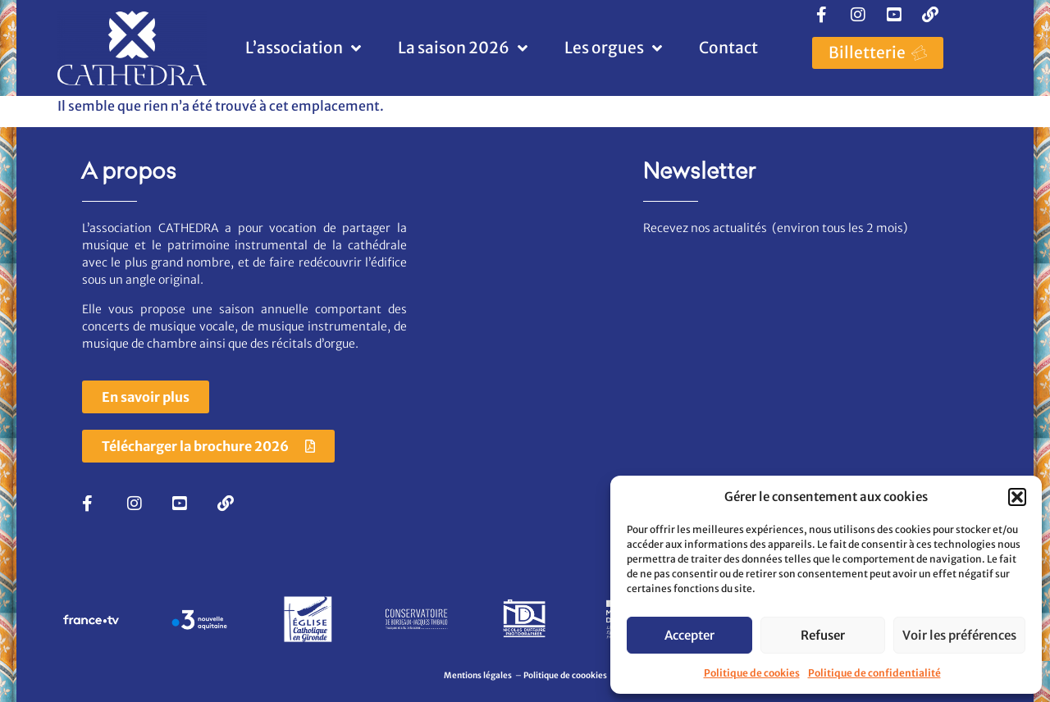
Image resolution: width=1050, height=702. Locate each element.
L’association (303, 48)
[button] (1017, 497)
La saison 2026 (462, 48)
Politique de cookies (752, 673)
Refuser (823, 635)
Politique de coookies (565, 675)
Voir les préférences (959, 635)
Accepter (689, 635)
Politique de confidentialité (874, 673)
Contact (728, 47)
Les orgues (613, 48)
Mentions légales (479, 675)
